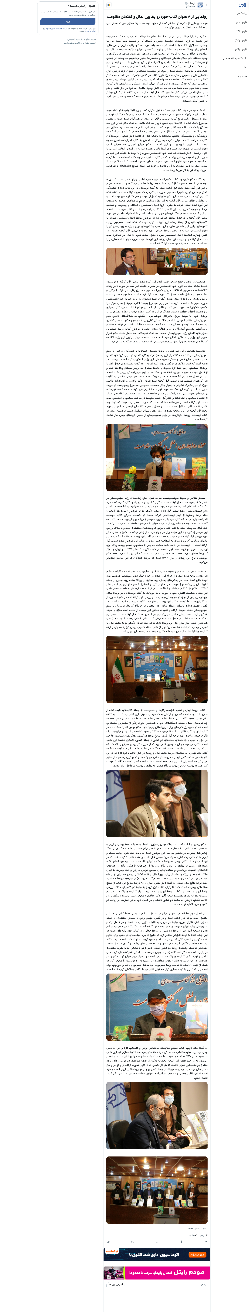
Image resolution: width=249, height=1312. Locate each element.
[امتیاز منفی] (158, 1242)
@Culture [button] (167, 7)
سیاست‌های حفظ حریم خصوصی (32, 37)
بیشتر (69, 231)
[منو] (90, 5)
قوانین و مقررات (66, 40)
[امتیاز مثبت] (182, 1242)
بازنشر (180, 1235)
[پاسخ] (134, 1242)
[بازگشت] (182, 5)
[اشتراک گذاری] (85, 1242)
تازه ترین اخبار (64, 48)
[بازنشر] (109, 1242)
